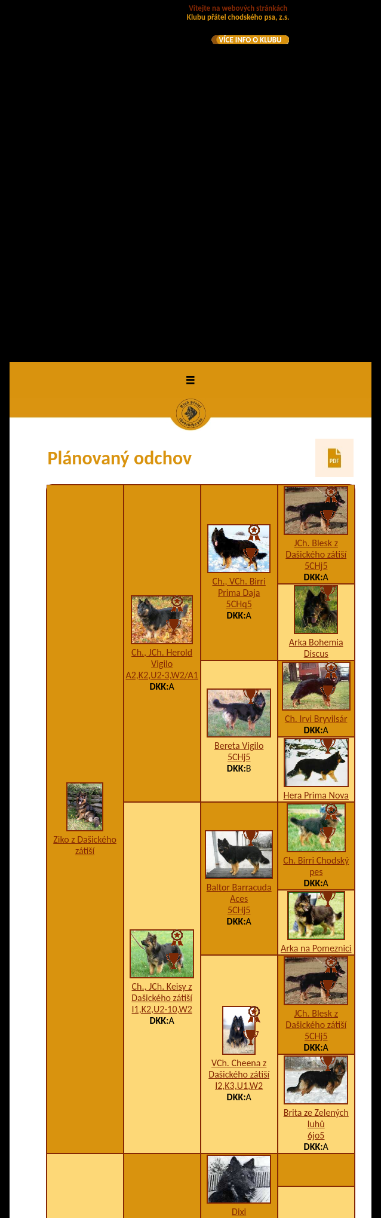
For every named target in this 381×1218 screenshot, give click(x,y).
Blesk (239, 1056)
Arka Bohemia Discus (316, 297)
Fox (315, 1079)
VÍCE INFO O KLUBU (250, 39)
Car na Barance (162, 926)
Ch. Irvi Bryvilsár (316, 368)
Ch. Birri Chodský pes (316, 515)
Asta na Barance (239, 959)
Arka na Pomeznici (316, 597)
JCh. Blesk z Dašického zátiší (315, 197)
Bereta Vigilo (238, 394)
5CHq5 (239, 253)
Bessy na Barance (161, 1089)
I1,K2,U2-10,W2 (162, 658)
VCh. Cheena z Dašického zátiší (238, 717)
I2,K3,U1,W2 (239, 734)
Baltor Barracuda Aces (239, 542)
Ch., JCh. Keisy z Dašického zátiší (161, 641)
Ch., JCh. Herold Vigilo (161, 307)
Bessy (316, 991)
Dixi (239, 861)
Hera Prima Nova (316, 444)
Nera (316, 1112)
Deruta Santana (85, 965)
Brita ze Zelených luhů (316, 767)
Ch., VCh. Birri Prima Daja (239, 236)
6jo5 (316, 784)
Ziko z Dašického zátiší (84, 494)
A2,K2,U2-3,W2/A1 (161, 324)
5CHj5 (316, 215)
